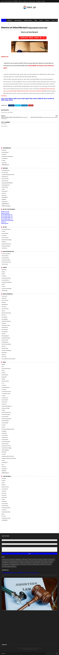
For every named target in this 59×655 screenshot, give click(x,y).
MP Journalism (5, 331)
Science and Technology (6, 288)
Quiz (3, 464)
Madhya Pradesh (5, 213)
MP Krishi (3, 333)
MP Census (4, 306)
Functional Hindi (5, 422)
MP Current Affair (5, 178)
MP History (4, 241)
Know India (4, 154)
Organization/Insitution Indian (8, 456)
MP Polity (3, 346)
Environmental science (6, 278)
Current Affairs (28, 20)
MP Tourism (4, 356)
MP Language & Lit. (5, 335)
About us (20, 1)
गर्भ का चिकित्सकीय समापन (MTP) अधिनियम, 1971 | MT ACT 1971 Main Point (20, 573)
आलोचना (35, 98)
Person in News (5, 264)
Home (2, 1)
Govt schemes (5, 435)
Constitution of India (6, 393)
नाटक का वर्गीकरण (8, 98)
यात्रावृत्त (6, 100)
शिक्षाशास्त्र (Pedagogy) (6, 205)
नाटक (2, 98)
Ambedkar (4, 478)
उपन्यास (19, 98)
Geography (4, 431)
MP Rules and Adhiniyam (6, 350)
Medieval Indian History (6, 243)
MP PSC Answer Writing (6, 344)
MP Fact (3, 310)
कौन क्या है (9, 20)
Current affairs (5, 172)
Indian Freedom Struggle (6, 239)
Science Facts (4, 191)
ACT (3, 366)
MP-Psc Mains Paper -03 (6, 217)
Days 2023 (4, 491)
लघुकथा (27, 98)
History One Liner (5, 237)
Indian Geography (5, 450)
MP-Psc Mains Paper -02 (6, 216)
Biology (3, 271)
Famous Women (5, 255)
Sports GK (4, 193)
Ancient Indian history (6, 229)
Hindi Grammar (5, 176)
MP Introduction (5, 329)
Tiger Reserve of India (6, 518)
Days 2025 (4, 150)
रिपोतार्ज (11, 100)
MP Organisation (5, 342)
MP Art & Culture (5, 300)
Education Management (6, 406)
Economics (4, 404)
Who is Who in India (8, 1)
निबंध (31, 98)
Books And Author (5, 381)
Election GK (4, 495)
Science (3, 189)
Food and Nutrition (5, 280)
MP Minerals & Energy (6, 337)
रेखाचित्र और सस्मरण (42, 98)
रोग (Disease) (4, 201)
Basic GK (3, 372)
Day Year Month (5, 399)
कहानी (23, 98)
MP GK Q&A (4, 298)
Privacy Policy (32, 1)
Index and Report (5, 152)
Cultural (3, 231)
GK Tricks (3, 424)
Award (3, 370)
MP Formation (4, 317)
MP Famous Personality (6, 262)
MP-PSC (47, 20)
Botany (3, 273)
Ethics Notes (4, 497)
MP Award (4, 302)
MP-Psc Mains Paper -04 (7, 219)
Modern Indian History (6, 246)
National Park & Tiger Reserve (7, 156)
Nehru (3, 514)
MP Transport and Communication (8, 358)
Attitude (3, 480)
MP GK (41, 20)
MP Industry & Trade (6, 325)
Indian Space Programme (7, 282)
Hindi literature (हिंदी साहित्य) (20, 29)
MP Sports (4, 354)
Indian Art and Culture (6, 445)
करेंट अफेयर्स (15, 1)
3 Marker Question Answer (7, 220)
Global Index (4, 433)
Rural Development (5, 185)
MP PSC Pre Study (5, 211)
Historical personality (6, 259)
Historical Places (5, 233)
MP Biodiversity (5, 304)
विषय (36, 20)
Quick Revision (17, 20)
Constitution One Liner (6, 391)
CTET (53, 20)
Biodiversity (4, 269)
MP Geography (5, 319)
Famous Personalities (6, 253)
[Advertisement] (29, 14)
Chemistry (4, 276)
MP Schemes (4, 352)
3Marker (3, 364)
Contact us (25, 1)
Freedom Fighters (5, 257)
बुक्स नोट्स (4, 23)
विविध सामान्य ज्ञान (5, 164)
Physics (3, 284)
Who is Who (4, 162)
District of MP (4, 296)
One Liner (4, 454)
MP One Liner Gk (5, 180)
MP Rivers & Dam (5, 348)
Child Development (6, 170)
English (3, 410)
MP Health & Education (6, 321)
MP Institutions (5, 327)
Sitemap (43, 1)
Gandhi (3, 427)
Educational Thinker (6, 408)
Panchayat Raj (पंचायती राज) (7, 182)
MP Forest (4, 314)
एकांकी (14, 98)
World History (4, 248)
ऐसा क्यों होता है (4, 197)
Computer (4, 389)
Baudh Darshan (5, 374)
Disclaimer (38, 1)
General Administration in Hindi (8, 174)
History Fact (4, 235)
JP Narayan (4, 509)
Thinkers (3, 160)
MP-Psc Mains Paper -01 (6, 214)
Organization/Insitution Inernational (9, 458)
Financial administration (6, 418)
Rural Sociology (5, 187)
